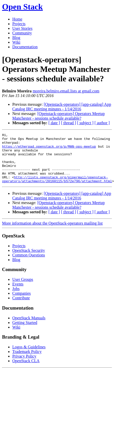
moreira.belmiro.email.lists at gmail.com (66, 91)
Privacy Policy (24, 366)
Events (18, 294)
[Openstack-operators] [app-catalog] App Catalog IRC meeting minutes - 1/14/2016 (61, 106)
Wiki (16, 42)
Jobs (15, 298)
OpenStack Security (28, 260)
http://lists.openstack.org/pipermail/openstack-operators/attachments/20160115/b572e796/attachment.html (57, 188)
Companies (21, 303)
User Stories (22, 28)
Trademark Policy (27, 361)
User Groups (22, 289)
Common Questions (28, 265)
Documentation (25, 47)
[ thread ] (68, 123)
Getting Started (24, 332)
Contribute (21, 308)
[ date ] (54, 123)
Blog (16, 37)
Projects (19, 24)
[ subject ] (85, 123)
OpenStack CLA (25, 371)
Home (17, 19)
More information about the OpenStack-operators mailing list (52, 233)
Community (22, 33)
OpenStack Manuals (28, 328)
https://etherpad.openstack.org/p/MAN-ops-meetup (49, 149)
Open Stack (22, 6)
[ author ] (102, 123)
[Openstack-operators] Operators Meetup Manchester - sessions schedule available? (58, 115)
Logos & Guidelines (29, 357)
